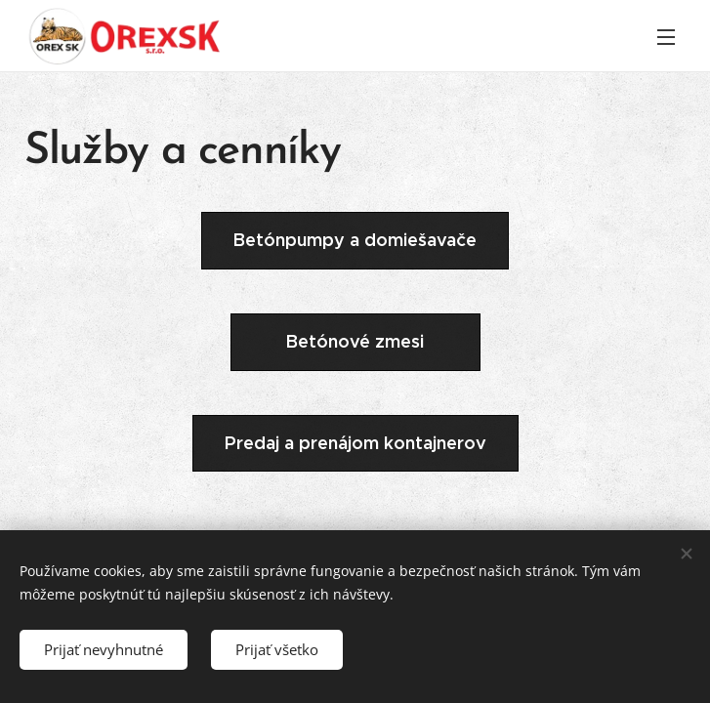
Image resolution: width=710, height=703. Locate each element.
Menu (666, 37)
